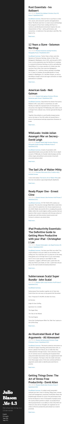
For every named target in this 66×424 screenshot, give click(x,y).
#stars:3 (31, 15)
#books (38, 13)
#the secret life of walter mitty (50, 172)
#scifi (55, 197)
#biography (32, 53)
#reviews (50, 13)
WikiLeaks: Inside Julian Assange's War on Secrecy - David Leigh (44, 136)
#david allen (43, 385)
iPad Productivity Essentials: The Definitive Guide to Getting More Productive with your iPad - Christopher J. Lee (45, 235)
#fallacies (31, 342)
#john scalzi (43, 282)
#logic (56, 340)
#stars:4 (37, 53)
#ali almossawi (44, 340)
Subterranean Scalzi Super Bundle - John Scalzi (44, 277)
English (5, 414)
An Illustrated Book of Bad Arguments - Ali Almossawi (44, 335)
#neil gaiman (44, 96)
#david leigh (43, 142)
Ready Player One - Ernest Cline (43, 192)
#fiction (55, 96)
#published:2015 (38, 15)
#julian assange (39, 144)
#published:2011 (33, 146)
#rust (55, 13)
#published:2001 (47, 98)
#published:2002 (33, 387)
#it (58, 13)
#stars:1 (31, 247)
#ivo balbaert (44, 13)
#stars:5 (40, 98)
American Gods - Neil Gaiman (41, 91)
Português (6, 416)
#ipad (52, 245)
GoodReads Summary (35, 19)
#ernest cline (44, 197)
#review (36, 174)
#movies (38, 172)
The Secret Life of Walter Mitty (49, 178)
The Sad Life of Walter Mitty (45, 169)
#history (55, 142)
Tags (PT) (5, 420)
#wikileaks (47, 144)
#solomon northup (45, 50)
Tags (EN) (5, 418)
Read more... (32, 36)
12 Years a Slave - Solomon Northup (44, 46)
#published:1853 (45, 53)
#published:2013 (44, 342)
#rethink (31, 174)
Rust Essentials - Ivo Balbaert (40, 8)
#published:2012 (33, 284)
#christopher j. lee (45, 245)
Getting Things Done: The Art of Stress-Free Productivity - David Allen (43, 379)
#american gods (33, 98)
